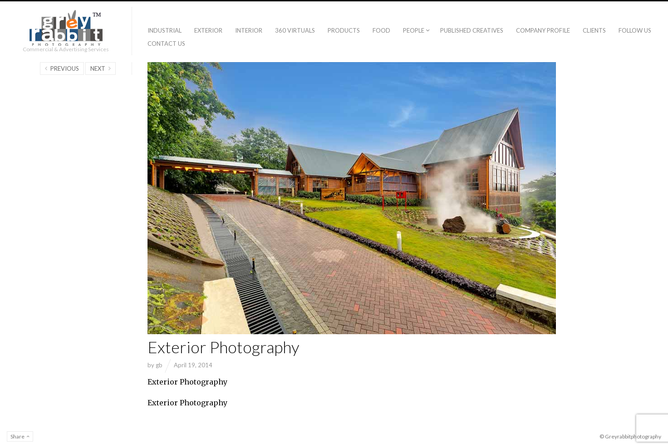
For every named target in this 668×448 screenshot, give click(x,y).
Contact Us (166, 43)
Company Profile (543, 30)
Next (97, 68)
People (413, 30)
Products (344, 30)
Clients (594, 30)
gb (159, 365)
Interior (248, 30)
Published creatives (471, 30)
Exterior (208, 30)
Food (381, 30)
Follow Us (635, 30)
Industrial (164, 30)
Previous (64, 68)
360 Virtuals (295, 30)
